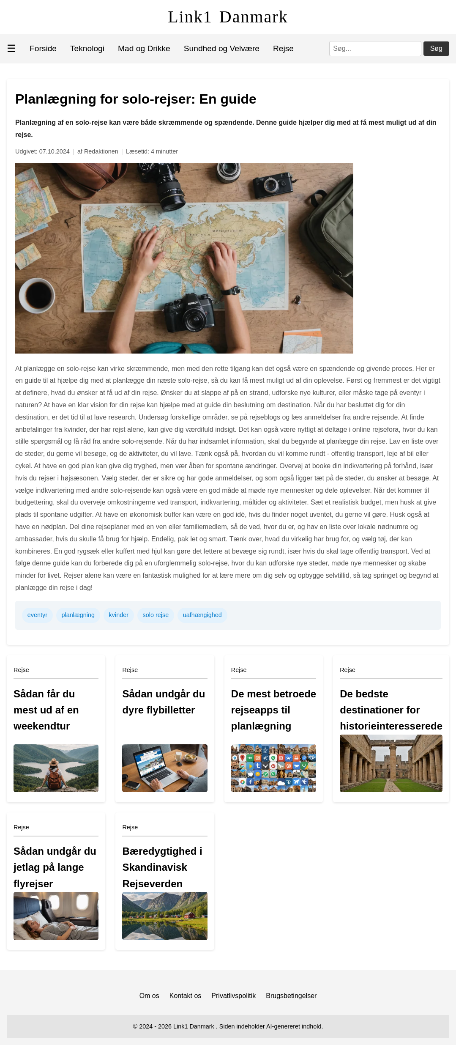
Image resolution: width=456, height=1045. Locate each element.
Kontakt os (185, 995)
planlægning (78, 615)
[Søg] (375, 48)
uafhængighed (202, 615)
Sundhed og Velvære (221, 48)
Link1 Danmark (228, 16)
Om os (149, 995)
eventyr (37, 615)
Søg (436, 48)
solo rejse (156, 615)
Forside (43, 48)
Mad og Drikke (144, 48)
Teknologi (87, 48)
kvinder (118, 615)
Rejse (283, 48)
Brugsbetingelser (291, 995)
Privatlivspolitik (233, 995)
